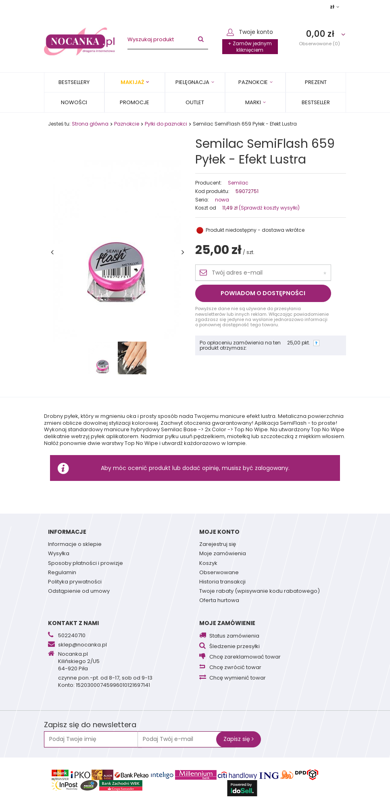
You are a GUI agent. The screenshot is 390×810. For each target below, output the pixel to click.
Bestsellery (74, 82)
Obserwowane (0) (319, 43)
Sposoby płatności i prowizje (85, 563)
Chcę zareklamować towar (245, 657)
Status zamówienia (234, 636)
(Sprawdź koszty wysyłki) (269, 207)
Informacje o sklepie (75, 544)
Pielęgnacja (192, 82)
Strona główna (90, 123)
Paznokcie (253, 82)
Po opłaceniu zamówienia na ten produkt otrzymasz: (240, 345)
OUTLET (195, 102)
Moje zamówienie (227, 623)
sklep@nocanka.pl (82, 645)
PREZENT (316, 82)
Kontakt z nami (73, 623)
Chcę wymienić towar (237, 678)
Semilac (238, 183)
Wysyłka (58, 554)
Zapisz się (238, 739)
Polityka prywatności (75, 582)
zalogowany (271, 468)
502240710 (72, 636)
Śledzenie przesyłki (234, 646)
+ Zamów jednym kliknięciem (250, 46)
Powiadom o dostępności (263, 293)
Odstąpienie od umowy (79, 591)
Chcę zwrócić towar (235, 667)
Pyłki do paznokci (166, 123)
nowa (222, 200)
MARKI (253, 102)
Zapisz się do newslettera (90, 725)
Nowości (74, 102)
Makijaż (132, 82)
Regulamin (62, 573)
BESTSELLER (316, 102)
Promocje (134, 102)
